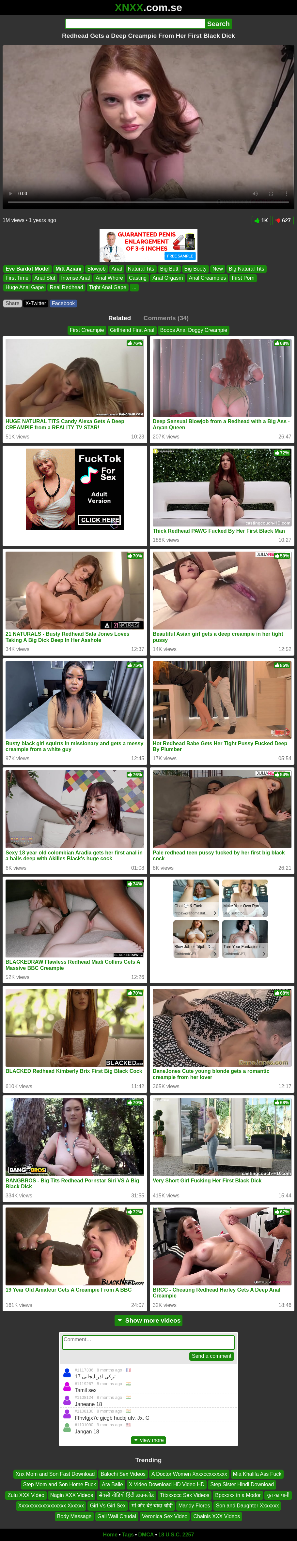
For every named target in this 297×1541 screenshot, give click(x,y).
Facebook (63, 303)
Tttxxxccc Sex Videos (185, 1495)
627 (283, 220)
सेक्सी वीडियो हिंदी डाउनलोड (126, 1495)
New (217, 269)
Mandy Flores (194, 1506)
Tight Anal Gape (107, 287)
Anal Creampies (207, 278)
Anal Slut (44, 278)
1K (261, 220)
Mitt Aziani (68, 269)
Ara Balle (112, 1485)
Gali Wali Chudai (117, 1516)
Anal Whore (109, 278)
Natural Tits (141, 269)
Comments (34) (166, 318)
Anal (117, 269)
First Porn (243, 278)
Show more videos (149, 1320)
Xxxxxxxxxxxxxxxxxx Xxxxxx (51, 1506)
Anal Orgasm (167, 278)
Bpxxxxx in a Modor (238, 1495)
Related (119, 318)
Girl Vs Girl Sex (107, 1506)
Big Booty (195, 269)
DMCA (146, 1534)
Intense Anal (75, 278)
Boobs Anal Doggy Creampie (193, 330)
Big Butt (169, 269)
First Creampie (87, 330)
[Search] (135, 24)
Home (110, 1534)
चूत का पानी (278, 1495)
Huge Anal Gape (25, 287)
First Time (17, 278)
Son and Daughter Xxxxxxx (247, 1506)
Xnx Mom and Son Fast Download (55, 1474)
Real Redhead (66, 287)
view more (148, 1440)
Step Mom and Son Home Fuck (59, 1485)
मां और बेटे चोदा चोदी (152, 1506)
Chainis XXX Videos (216, 1516)
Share (13, 303)
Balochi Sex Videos (123, 1474)
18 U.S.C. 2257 (176, 1534)
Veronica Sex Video (164, 1516)
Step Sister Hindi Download (242, 1485)
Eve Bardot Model (28, 269)
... (134, 287)
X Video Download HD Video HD (167, 1485)
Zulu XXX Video (26, 1495)
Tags (128, 1534)
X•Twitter (35, 303)
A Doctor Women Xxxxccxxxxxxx (189, 1474)
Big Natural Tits (246, 269)
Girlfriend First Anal (132, 330)
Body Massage (74, 1516)
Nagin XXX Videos (71, 1495)
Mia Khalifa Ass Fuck (257, 1474)
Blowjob (96, 269)
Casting (138, 278)
